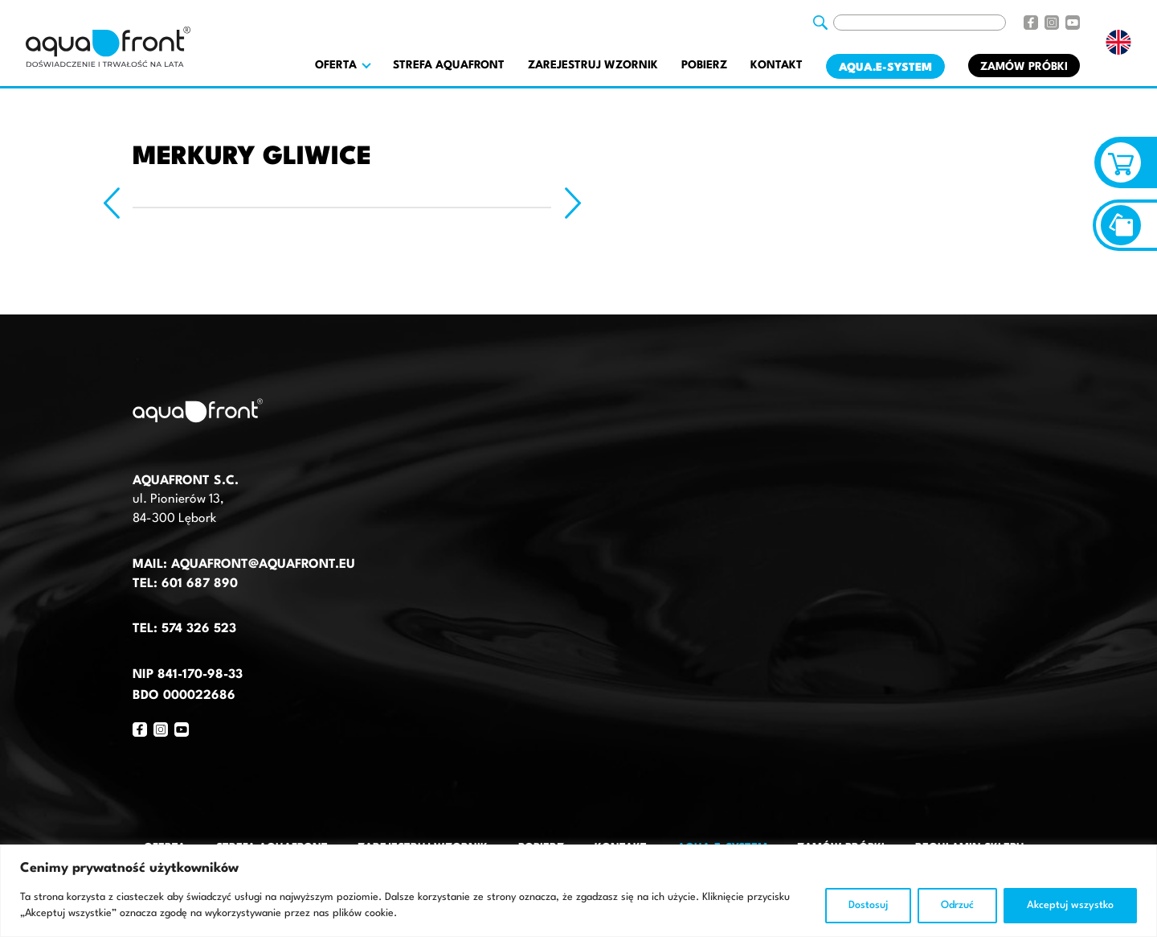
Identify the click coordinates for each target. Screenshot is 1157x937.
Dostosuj (868, 905)
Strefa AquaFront (449, 65)
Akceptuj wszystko (1070, 905)
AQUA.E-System (885, 67)
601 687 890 (199, 583)
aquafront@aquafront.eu (261, 564)
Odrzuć (957, 905)
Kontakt (776, 65)
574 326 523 (198, 629)
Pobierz (704, 65)
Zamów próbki (1024, 66)
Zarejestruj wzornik (593, 65)
